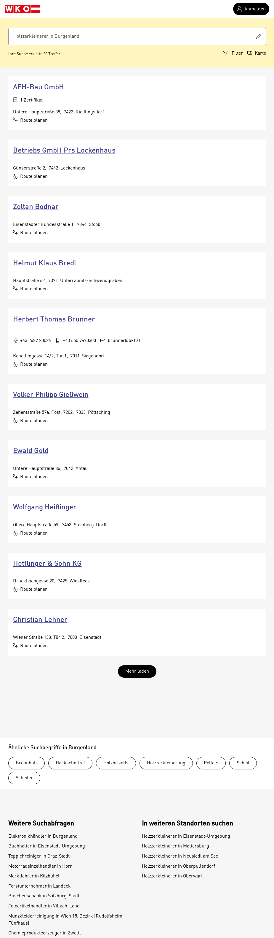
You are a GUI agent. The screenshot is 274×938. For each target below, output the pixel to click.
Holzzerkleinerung (166, 763)
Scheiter (24, 778)
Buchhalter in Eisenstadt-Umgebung (46, 846)
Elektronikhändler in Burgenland (43, 836)
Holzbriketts (116, 763)
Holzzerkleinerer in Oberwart (172, 876)
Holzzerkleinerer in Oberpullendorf (178, 866)
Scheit (243, 763)
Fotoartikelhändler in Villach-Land (44, 906)
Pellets (211, 763)
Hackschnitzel (70, 763)
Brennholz (26, 763)
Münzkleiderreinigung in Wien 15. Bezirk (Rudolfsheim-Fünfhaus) (66, 920)
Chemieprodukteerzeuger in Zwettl (44, 933)
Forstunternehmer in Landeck (39, 886)
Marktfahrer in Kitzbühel (34, 876)
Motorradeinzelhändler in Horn (40, 866)
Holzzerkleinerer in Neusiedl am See (180, 856)
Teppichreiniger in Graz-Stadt (39, 856)
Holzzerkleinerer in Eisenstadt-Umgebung (186, 836)
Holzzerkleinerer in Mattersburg (175, 846)
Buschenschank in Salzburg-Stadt (43, 896)
